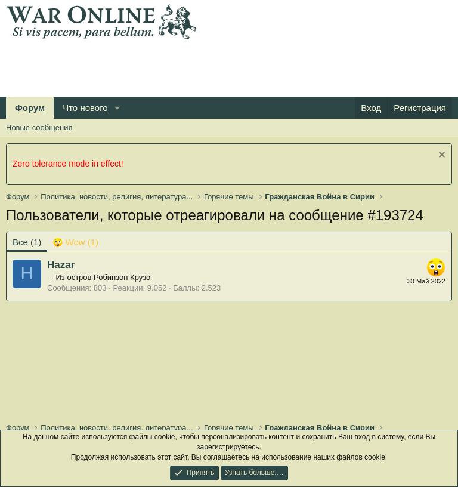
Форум (30, 108)
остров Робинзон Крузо (108, 277)
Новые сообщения (39, 127)
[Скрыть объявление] (440, 156)
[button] (117, 108)
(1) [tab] (27, 242)
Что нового (85, 108)
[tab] (75, 242)
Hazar (61, 264)
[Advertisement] (223, 66)
